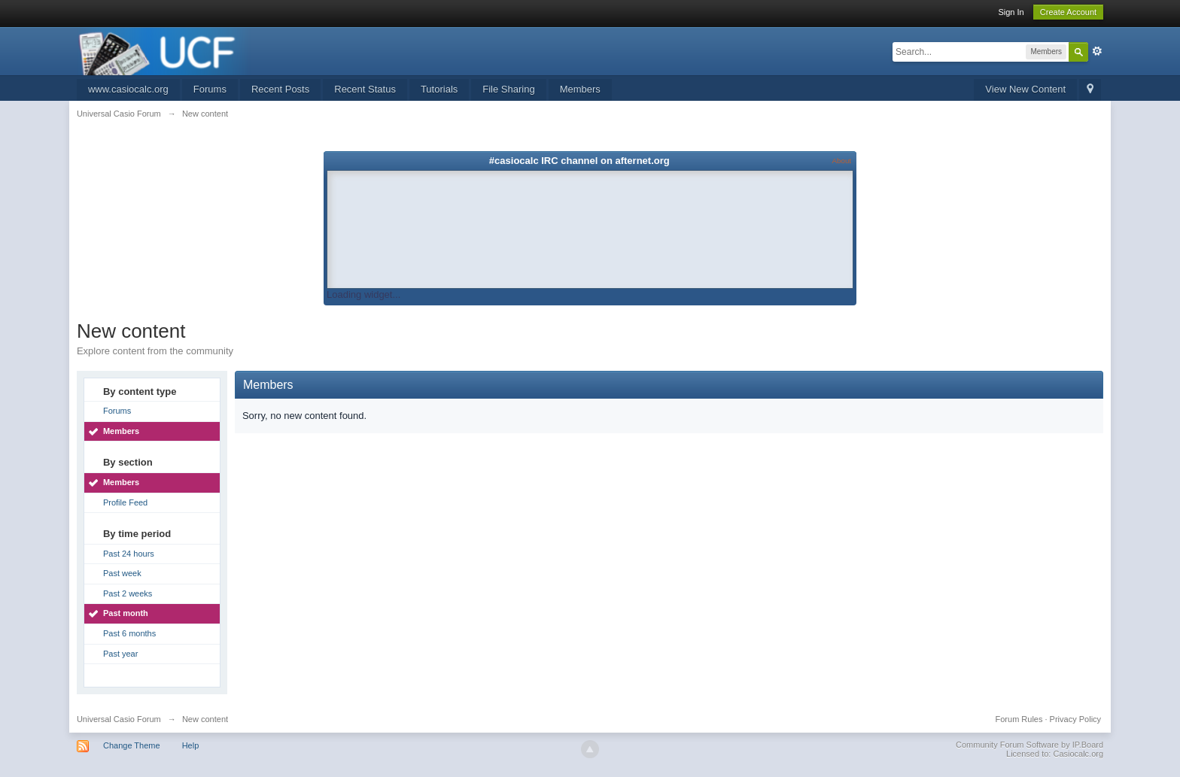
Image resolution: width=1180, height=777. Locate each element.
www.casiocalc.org (128, 89)
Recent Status (365, 89)
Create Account (1068, 12)
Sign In (1010, 12)
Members (580, 89)
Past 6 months (129, 633)
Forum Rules (1019, 719)
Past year (120, 653)
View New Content (1025, 89)
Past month (125, 613)
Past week (122, 573)
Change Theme (131, 745)
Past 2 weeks (127, 593)
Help (190, 745)
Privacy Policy (1075, 719)
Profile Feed (125, 502)
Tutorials (439, 89)
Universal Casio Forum (119, 719)
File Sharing (508, 89)
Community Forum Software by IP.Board (1029, 744)
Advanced (1097, 51)
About (841, 160)
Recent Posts (280, 89)
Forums (210, 89)
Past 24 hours (128, 553)
